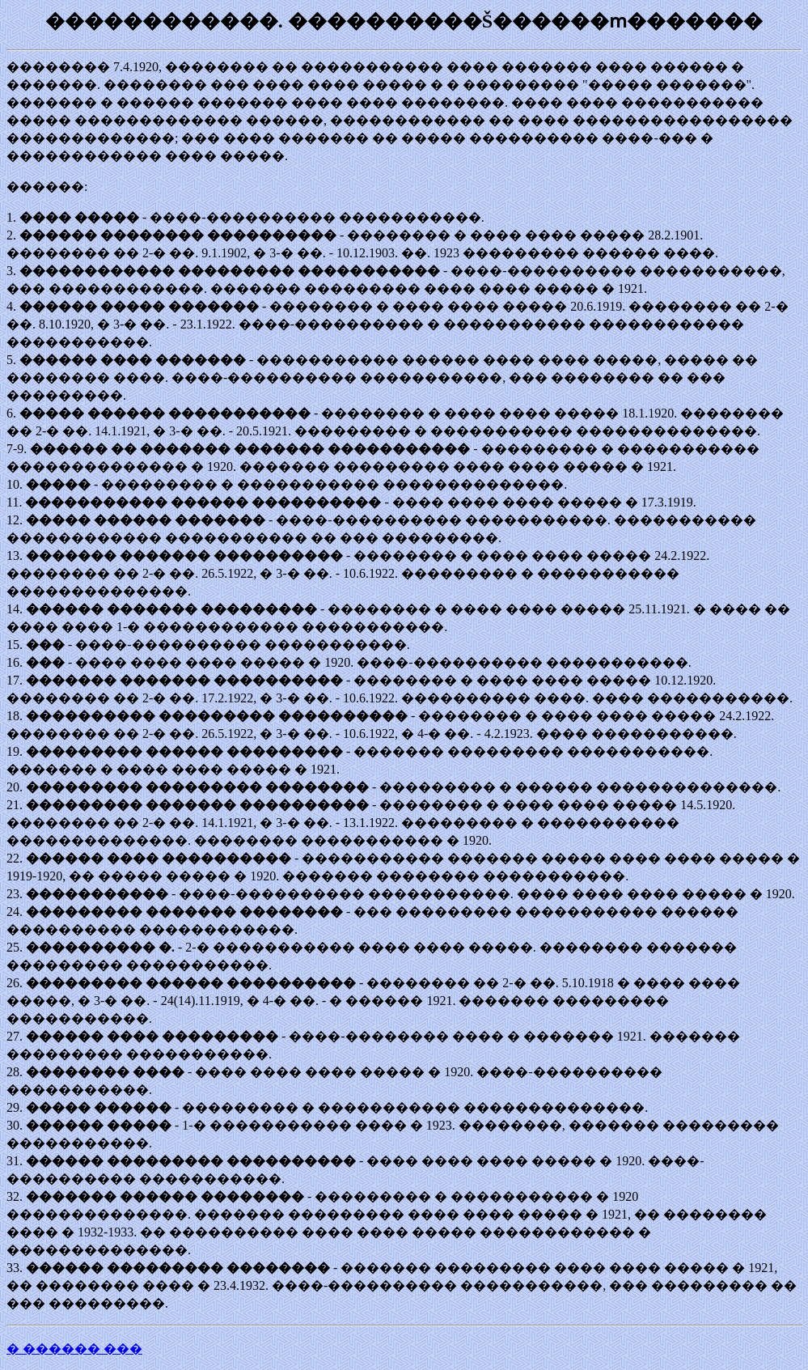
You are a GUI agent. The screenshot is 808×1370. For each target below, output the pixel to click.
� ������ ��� (74, 1348)
